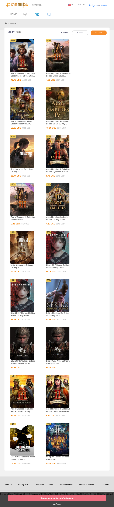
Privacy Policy (24, 484)
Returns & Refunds (86, 484)
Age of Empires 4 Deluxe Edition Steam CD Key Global (21, 123)
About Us (8, 484)
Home (13, 14)
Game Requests (66, 484)
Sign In (94, 5)
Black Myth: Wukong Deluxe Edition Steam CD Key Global (23, 363)
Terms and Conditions (44, 484)
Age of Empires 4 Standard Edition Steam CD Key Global (57, 123)
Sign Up (104, 5)
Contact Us (105, 484)
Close (57, 504)
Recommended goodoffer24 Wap (57, 498)
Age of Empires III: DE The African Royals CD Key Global (22, 411)
